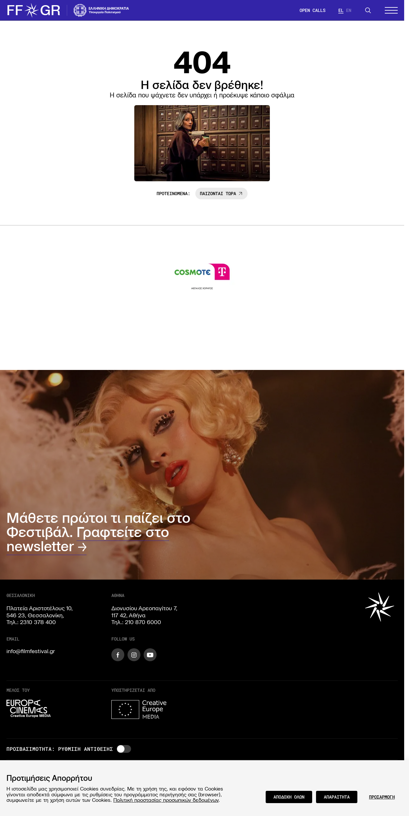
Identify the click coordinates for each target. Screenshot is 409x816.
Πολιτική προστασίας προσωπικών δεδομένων (166, 800)
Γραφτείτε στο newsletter (87, 539)
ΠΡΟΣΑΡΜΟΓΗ (382, 797)
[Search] (368, 10)
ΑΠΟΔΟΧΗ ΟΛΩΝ (288, 797)
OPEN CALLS (312, 10)
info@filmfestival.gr (30, 651)
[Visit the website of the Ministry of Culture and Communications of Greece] (101, 10)
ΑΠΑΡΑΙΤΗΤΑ (337, 797)
